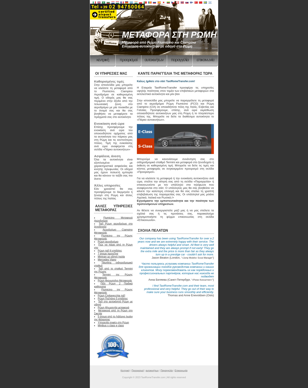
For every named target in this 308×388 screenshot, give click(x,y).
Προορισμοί (128, 59)
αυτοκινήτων (154, 59)
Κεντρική (102, 59)
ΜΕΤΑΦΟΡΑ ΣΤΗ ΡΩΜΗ (169, 34)
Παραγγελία (180, 59)
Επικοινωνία (205, 59)
